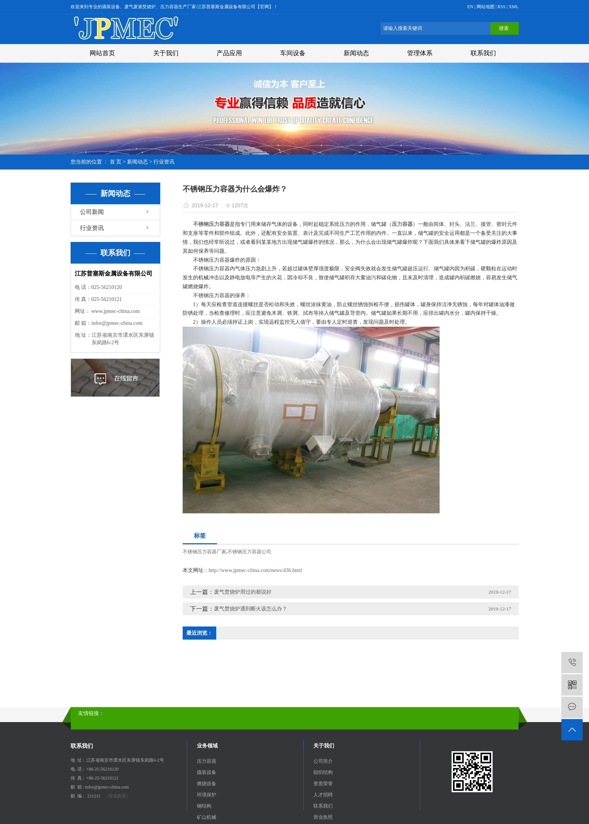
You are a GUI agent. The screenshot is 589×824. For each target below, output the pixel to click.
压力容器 (206, 761)
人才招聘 (323, 794)
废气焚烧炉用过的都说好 (243, 592)
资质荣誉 (323, 783)
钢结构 (204, 806)
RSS (501, 6)
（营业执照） (117, 796)
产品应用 (229, 53)
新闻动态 (356, 53)
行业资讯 (164, 162)
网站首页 (102, 53)
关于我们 (166, 53)
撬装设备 (206, 772)
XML (514, 6)
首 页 (116, 162)
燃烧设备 (206, 783)
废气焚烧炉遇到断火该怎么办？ (250, 609)
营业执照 (323, 817)
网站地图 (486, 6)
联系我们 (483, 53)
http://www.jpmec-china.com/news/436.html (255, 570)
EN (470, 6)
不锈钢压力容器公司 (249, 551)
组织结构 (323, 772)
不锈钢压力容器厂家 (204, 551)
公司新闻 (92, 212)
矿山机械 (206, 817)
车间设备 (293, 53)
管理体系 (420, 53)
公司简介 (323, 761)
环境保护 (206, 794)
